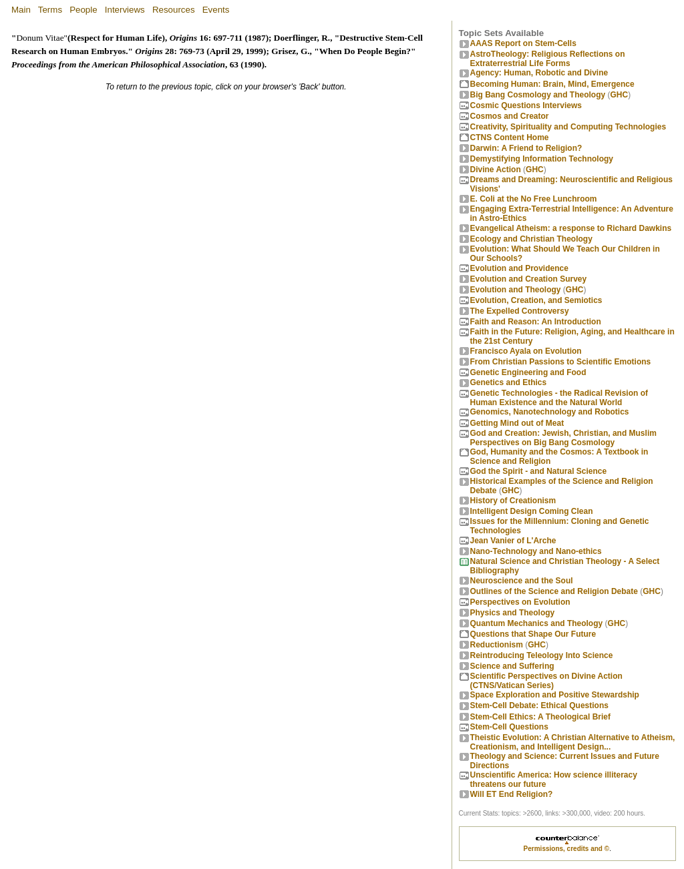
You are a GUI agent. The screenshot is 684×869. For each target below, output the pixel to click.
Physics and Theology (512, 612)
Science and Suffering (512, 666)
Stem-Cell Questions (509, 727)
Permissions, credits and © (567, 848)
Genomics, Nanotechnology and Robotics (549, 411)
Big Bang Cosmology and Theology (538, 94)
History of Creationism (513, 500)
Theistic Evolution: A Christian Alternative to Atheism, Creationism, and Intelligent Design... (572, 742)
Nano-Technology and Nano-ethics (536, 551)
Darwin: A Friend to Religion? (526, 148)
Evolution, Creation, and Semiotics (536, 300)
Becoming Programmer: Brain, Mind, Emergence (552, 84)
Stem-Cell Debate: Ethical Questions (539, 705)
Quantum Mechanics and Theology (536, 623)
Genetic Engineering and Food (528, 372)
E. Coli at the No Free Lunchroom (533, 199)
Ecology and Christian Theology (531, 239)
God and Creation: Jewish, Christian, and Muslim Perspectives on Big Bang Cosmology (563, 437)
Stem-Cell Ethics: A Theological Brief (540, 716)
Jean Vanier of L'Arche (513, 540)
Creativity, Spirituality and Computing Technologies (568, 126)
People (83, 10)
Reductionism (496, 644)
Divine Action (495, 169)
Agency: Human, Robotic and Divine (539, 72)
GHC (620, 94)
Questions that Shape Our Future (533, 634)
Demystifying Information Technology (541, 159)
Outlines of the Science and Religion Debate (554, 591)
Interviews (125, 10)
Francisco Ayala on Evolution (526, 351)
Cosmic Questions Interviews (526, 105)
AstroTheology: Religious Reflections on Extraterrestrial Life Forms (547, 58)
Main (21, 10)
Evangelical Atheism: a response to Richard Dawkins (571, 228)
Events (216, 10)
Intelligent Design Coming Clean (531, 511)
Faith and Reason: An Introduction (535, 321)
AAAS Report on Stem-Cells (523, 43)
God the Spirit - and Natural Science (538, 471)
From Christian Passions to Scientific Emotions (560, 361)
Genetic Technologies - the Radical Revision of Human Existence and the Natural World (559, 397)
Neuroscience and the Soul (521, 580)
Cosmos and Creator (509, 116)
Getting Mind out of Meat (517, 423)
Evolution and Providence (519, 268)
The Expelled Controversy (519, 311)
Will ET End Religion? (511, 794)
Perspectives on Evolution (520, 602)
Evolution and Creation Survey (528, 279)
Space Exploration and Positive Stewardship (554, 694)
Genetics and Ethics (508, 382)
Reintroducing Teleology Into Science (541, 655)
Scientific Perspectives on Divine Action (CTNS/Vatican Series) (546, 680)
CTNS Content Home (509, 137)
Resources (173, 10)
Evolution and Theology (515, 289)
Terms (50, 10)
